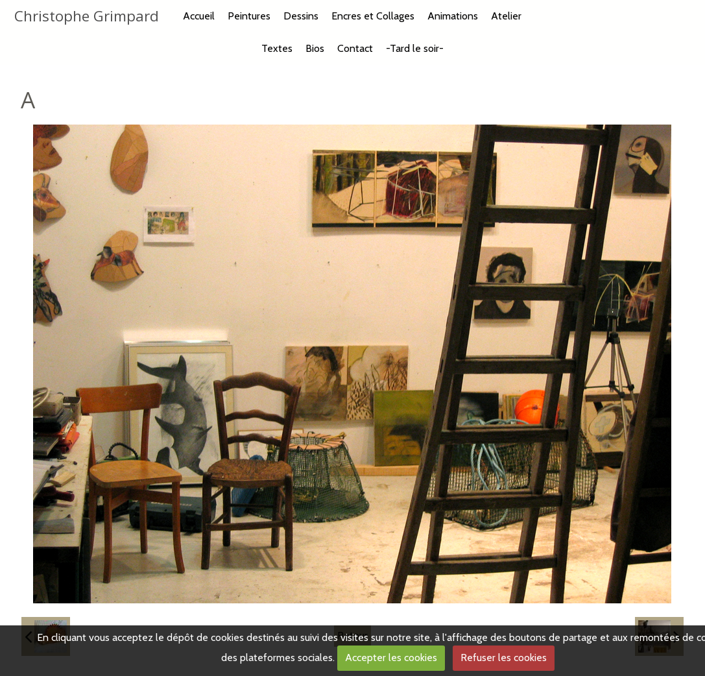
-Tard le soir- (415, 48)
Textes (277, 48)
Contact (355, 48)
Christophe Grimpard (86, 16)
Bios (314, 48)
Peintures (249, 16)
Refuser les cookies (503, 657)
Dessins (300, 16)
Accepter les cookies (391, 657)
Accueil (199, 16)
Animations (452, 16)
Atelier (506, 16)
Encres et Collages (372, 16)
